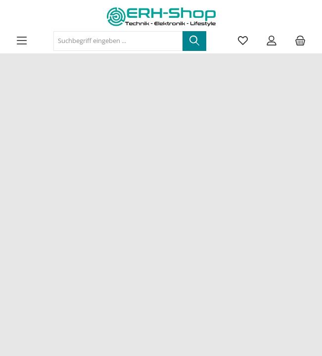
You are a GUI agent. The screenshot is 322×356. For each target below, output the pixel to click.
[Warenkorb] (300, 41)
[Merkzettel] (243, 41)
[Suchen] (194, 41)
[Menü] (22, 41)
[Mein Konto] (271, 41)
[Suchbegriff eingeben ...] (118, 41)
